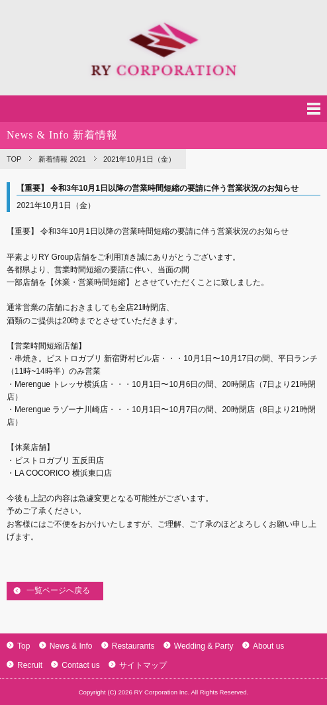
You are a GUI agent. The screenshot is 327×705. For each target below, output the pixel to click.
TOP (14, 159)
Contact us (75, 665)
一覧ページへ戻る (58, 590)
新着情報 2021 (62, 159)
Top (18, 646)
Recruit (24, 665)
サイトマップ (138, 665)
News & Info (66, 646)
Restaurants (128, 646)
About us (263, 646)
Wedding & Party (199, 646)
